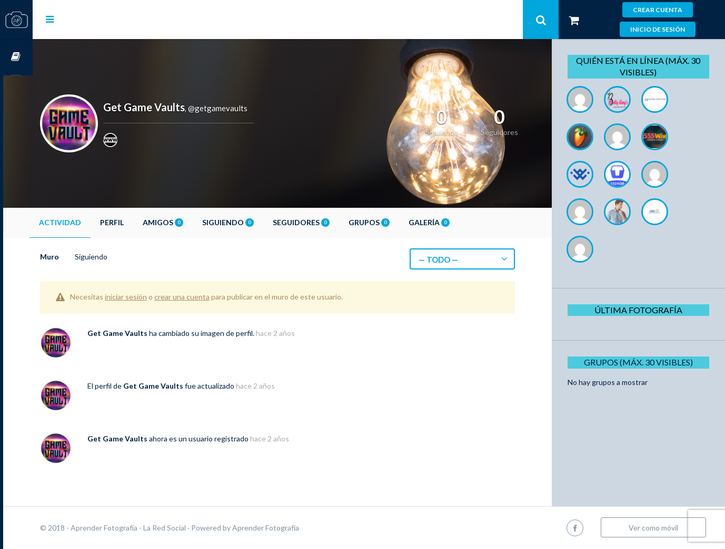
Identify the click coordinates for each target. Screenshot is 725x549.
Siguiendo (257, 222)
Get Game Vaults (147, 333)
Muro (78, 256)
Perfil (141, 222)
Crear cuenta (657, 10)
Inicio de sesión (657, 29)
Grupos (398, 222)
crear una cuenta (211, 296)
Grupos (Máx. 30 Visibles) (642, 362)
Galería (458, 222)
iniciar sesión (155, 296)
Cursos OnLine (16, 57)
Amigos (192, 222)
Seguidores (330, 222)
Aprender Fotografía (295, 527)
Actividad (89, 222)
